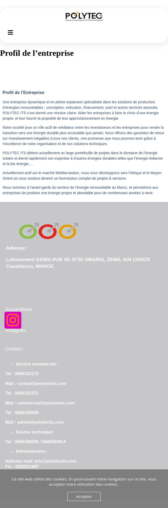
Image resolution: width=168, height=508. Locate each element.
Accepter (84, 496)
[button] (10, 32)
